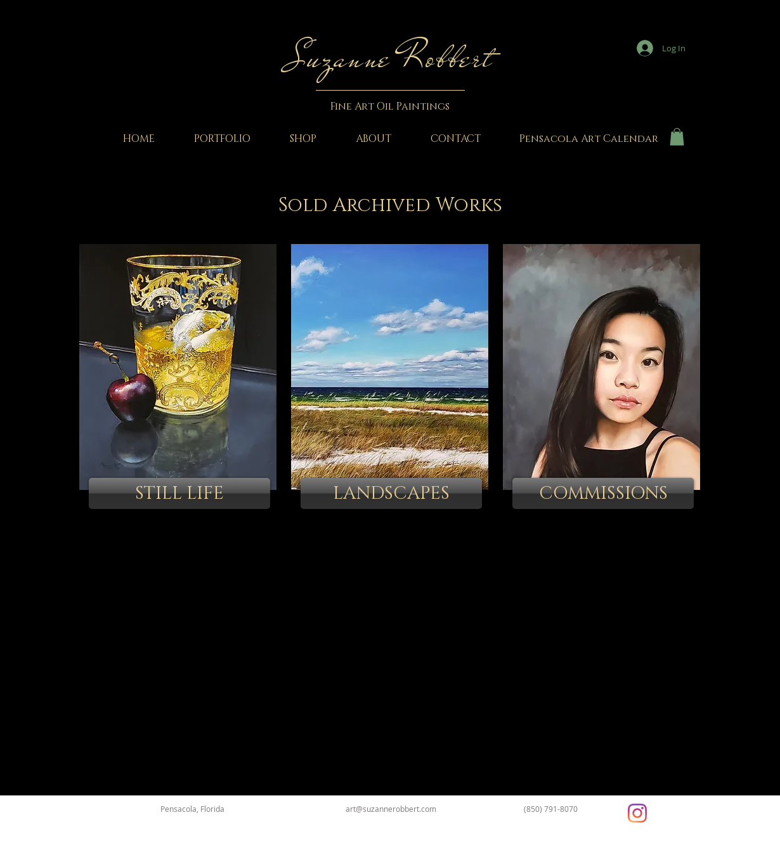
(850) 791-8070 (551, 809)
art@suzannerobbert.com (391, 809)
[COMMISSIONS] (603, 493)
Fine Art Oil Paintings (390, 106)
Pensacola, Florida (192, 809)
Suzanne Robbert (390, 58)
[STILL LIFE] (179, 493)
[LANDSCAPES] (391, 493)
